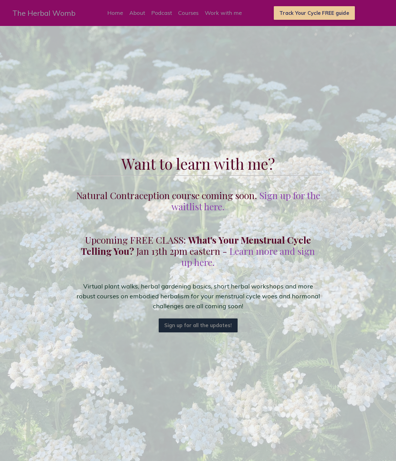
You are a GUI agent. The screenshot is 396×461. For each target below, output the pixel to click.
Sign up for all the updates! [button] (198, 325)
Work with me (223, 12)
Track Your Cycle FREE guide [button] (314, 13)
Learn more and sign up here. (248, 256)
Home (115, 12)
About (137, 12)
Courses (188, 12)
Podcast (161, 12)
